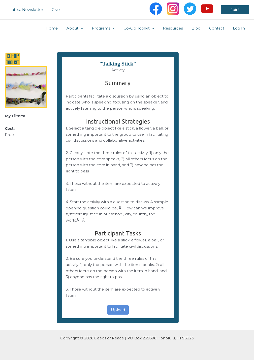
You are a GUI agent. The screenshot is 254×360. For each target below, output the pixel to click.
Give (54, 9)
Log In (239, 28)
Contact (218, 28)
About (82, 28)
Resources (177, 28)
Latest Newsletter (25, 9)
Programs (110, 28)
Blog (198, 28)
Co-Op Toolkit (144, 28)
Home (61, 28)
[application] (88, 28)
